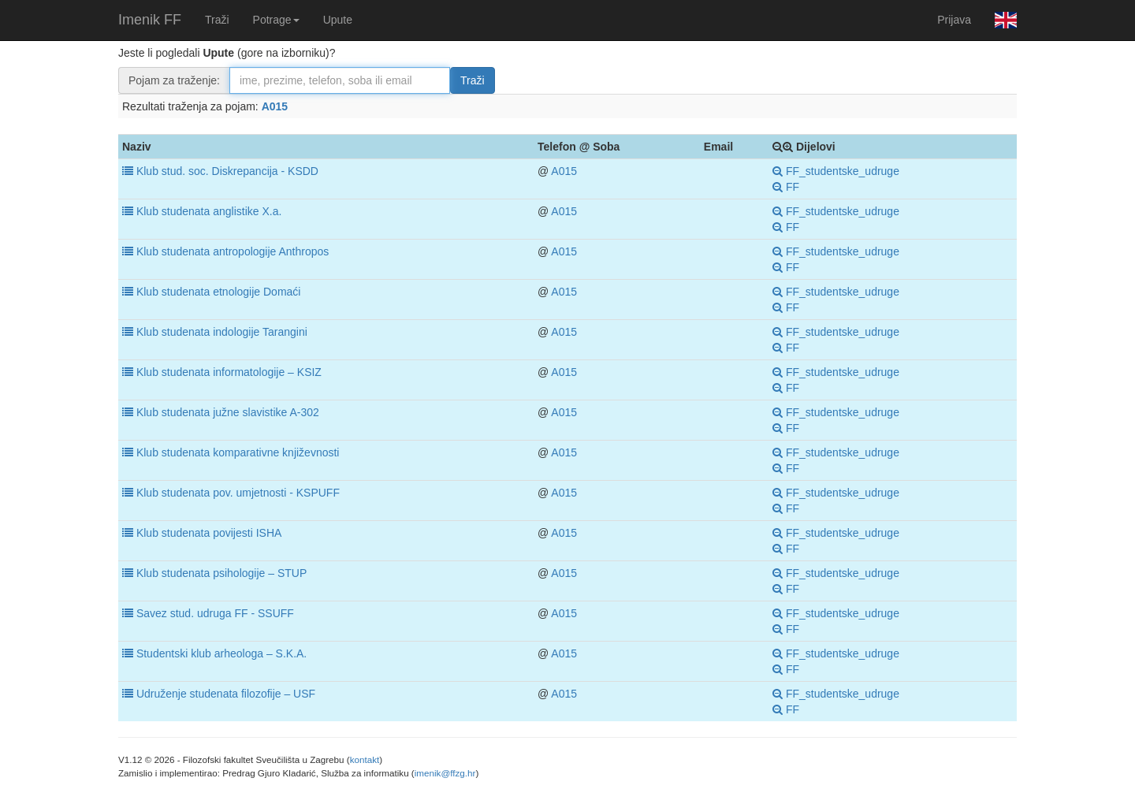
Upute (337, 19)
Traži (217, 19)
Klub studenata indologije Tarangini (221, 332)
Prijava (954, 19)
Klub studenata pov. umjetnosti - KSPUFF (238, 492)
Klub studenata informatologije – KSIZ (229, 372)
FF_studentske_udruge (835, 171)
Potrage (276, 19)
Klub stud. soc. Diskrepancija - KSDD (227, 171)
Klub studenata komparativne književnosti (238, 452)
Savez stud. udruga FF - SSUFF (215, 613)
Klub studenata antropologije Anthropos (232, 251)
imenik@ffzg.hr (445, 773)
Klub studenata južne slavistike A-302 (227, 412)
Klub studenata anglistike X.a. (208, 211)
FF (785, 187)
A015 (275, 106)
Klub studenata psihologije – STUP (221, 573)
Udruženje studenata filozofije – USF (225, 693)
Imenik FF (149, 20)
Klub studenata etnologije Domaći (218, 291)
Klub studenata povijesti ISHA (208, 533)
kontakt (365, 759)
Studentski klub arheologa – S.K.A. (221, 653)
